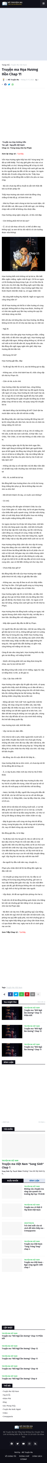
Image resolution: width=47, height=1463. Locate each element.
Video (5, 1413)
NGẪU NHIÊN (12, 1181)
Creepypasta (8, 1417)
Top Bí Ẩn (6, 1395)
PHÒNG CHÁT (24, 1456)
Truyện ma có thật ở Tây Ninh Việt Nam (33, 1208)
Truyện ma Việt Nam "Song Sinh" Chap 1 (23, 1165)
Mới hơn (6, 1122)
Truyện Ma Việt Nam (19, 65)
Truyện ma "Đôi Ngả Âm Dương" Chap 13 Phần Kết (33, 1013)
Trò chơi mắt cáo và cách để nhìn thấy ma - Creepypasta (34, 1228)
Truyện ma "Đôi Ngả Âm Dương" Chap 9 (19, 1378)
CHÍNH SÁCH (37, 1456)
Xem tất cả (41, 1002)
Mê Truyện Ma (27, 1452)
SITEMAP (23, 1459)
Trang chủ (5, 65)
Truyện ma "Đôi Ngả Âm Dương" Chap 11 (33, 1048)
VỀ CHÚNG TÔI (10, 1456)
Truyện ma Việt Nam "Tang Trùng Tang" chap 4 (33, 1246)
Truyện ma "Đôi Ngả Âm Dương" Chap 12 (33, 1029)
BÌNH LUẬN (34, 1181)
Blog (5, 1402)
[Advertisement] (23, 33)
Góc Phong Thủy (9, 1406)
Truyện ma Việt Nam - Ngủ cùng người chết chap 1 (34, 1265)
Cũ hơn (41, 1122)
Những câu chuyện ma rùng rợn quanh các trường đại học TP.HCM (34, 1191)
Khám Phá (7, 1399)
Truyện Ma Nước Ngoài (12, 1409)
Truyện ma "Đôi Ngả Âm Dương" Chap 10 (20, 1369)
